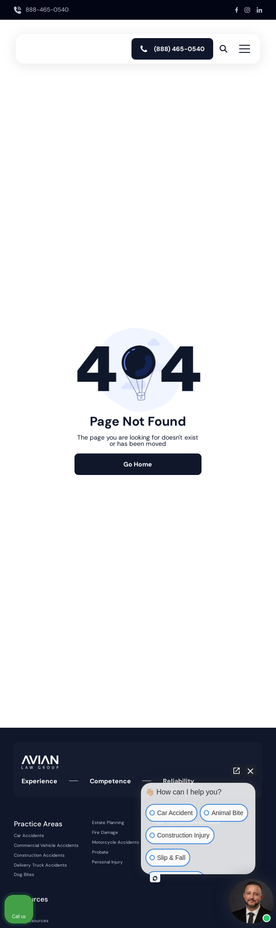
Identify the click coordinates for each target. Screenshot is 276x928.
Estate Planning (108, 822)
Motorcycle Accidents (115, 842)
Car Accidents (29, 835)
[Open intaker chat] (155, 878)
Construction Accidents (39, 855)
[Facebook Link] (236, 10)
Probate (100, 852)
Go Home (137, 464)
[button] (243, 49)
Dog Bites (24, 874)
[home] (48, 49)
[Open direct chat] (236, 770)
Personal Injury (107, 862)
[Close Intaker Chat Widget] (250, 770)
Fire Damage (105, 832)
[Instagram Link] (247, 10)
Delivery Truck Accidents (40, 865)
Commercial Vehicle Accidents (46, 845)
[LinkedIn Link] (259, 10)
